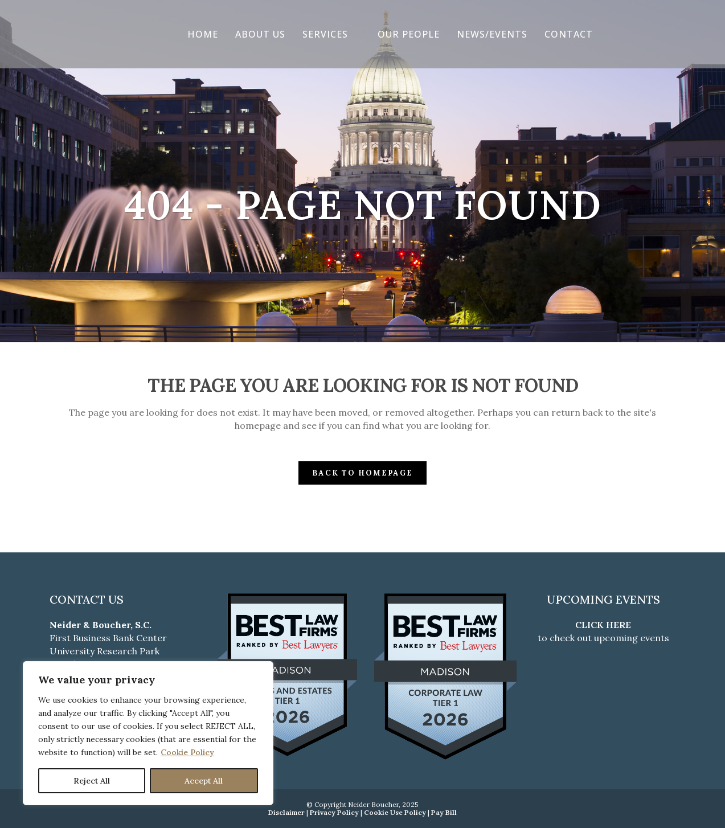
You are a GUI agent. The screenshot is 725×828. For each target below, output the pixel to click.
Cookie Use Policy (395, 812)
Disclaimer (286, 812)
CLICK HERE (603, 624)
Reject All (91, 781)
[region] (148, 733)
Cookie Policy (187, 752)
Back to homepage (362, 473)
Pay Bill (444, 812)
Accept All (204, 781)
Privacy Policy (334, 812)
